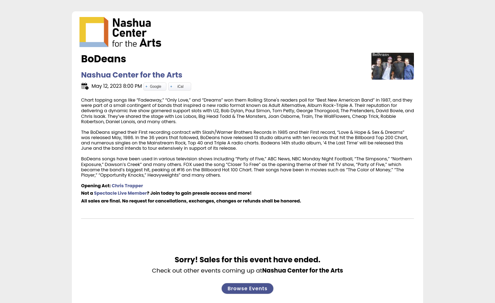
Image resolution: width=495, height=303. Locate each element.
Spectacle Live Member (120, 193)
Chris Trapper (127, 186)
